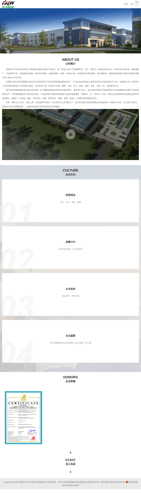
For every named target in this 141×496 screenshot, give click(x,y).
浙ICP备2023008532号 (115, 482)
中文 (126, 4)
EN (132, 4)
